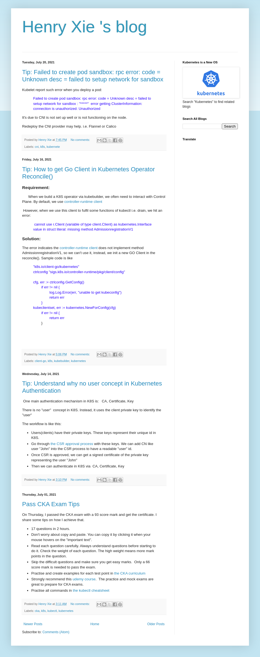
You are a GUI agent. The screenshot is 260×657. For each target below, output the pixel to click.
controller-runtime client (83, 202)
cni (37, 146)
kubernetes (78, 361)
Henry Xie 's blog (84, 26)
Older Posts (156, 624)
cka (37, 610)
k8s (42, 146)
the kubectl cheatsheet (91, 590)
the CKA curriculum (129, 573)
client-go (40, 361)
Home (94, 624)
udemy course (84, 579)
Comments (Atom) (55, 632)
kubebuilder (61, 361)
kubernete (53, 146)
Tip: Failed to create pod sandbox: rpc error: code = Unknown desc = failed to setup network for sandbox (92, 76)
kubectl (52, 610)
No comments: (81, 139)
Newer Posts (33, 624)
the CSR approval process (71, 444)
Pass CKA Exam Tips (51, 504)
